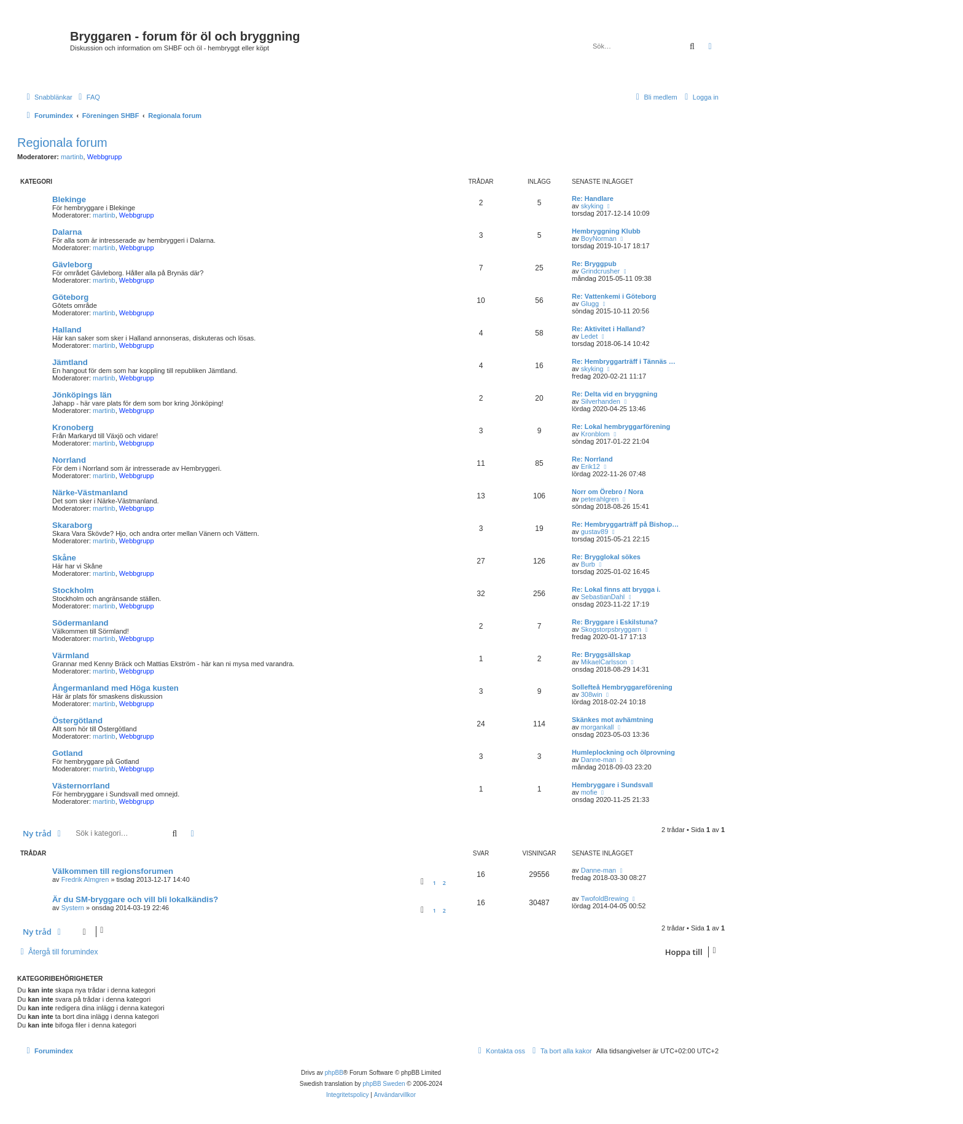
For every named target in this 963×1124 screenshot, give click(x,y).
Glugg (590, 303)
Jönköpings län (82, 394)
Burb (588, 564)
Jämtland (70, 362)
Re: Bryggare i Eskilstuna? (615, 622)
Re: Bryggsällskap (601, 654)
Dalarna (67, 232)
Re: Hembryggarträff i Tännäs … (624, 361)
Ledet (589, 336)
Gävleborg (72, 264)
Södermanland (80, 622)
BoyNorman (599, 238)
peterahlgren (600, 499)
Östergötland (77, 720)
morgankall (597, 727)
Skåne (64, 557)
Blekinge (69, 199)
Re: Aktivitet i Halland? (608, 328)
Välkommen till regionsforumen (112, 871)
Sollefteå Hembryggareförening (622, 687)
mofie (589, 792)
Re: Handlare (593, 198)
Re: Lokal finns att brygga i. (616, 589)
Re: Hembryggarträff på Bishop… (625, 524)
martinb (72, 156)
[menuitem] (88, 97)
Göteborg (70, 297)
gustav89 (595, 531)
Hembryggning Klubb (606, 231)
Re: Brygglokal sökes (606, 556)
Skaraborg (72, 525)
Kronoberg (72, 427)
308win (591, 694)
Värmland (70, 655)
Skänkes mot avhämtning (612, 719)
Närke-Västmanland (90, 492)
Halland (67, 329)
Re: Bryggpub (594, 263)
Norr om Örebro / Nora (608, 491)
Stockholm (72, 590)
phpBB (334, 1072)
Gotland (67, 753)
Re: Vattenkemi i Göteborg (614, 296)
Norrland (69, 460)
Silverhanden (600, 401)
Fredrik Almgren (85, 879)
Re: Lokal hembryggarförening (621, 426)
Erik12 (590, 466)
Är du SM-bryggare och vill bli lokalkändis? (135, 899)
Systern (72, 907)
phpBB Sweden (384, 1083)
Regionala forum (62, 142)
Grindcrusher (600, 271)
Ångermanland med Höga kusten (115, 688)
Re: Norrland (592, 459)
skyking (592, 206)
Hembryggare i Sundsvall (612, 784)
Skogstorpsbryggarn (611, 629)
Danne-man (598, 759)
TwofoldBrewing (605, 898)
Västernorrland (81, 785)
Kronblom (595, 434)
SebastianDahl (603, 596)
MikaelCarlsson (604, 662)
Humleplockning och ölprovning (623, 752)
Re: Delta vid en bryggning (614, 394)
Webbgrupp (104, 156)
